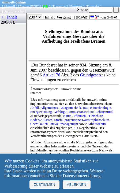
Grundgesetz (91, 75)
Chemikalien (39, 124)
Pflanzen (80, 116)
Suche (94, 9)
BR (45, 7)
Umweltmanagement (64, 124)
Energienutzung (41, 112)
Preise (24, 7)
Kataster (59, 7)
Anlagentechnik (70, 108)
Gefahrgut (61, 112)
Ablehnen (76, 185)
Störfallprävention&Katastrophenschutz (81, 120)
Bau (85, 108)
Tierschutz (95, 116)
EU (75, 128)
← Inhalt (9, 17)
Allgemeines (49, 108)
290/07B (8, 22)
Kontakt (93, 7)
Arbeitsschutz (97, 124)
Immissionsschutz (81, 112)
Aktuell (9, 7)
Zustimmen (44, 185)
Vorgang (64, 17)
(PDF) (35, 7)
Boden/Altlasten (41, 120)
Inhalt (50, 17)
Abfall (34, 108)
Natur (67, 116)
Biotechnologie (100, 108)
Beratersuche (13, 11)
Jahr (31, 17)
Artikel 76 (51, 75)
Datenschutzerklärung (81, 175)
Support (76, 7)
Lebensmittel (104, 112)
